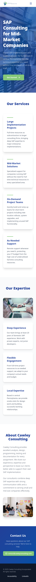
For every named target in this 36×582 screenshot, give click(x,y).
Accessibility (12, 576)
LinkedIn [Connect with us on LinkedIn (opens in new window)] (25, 576)
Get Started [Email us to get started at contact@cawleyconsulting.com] (13, 77)
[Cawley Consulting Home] (10, 3)
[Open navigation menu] (31, 3)
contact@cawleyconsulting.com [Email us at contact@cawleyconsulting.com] (18, 553)
